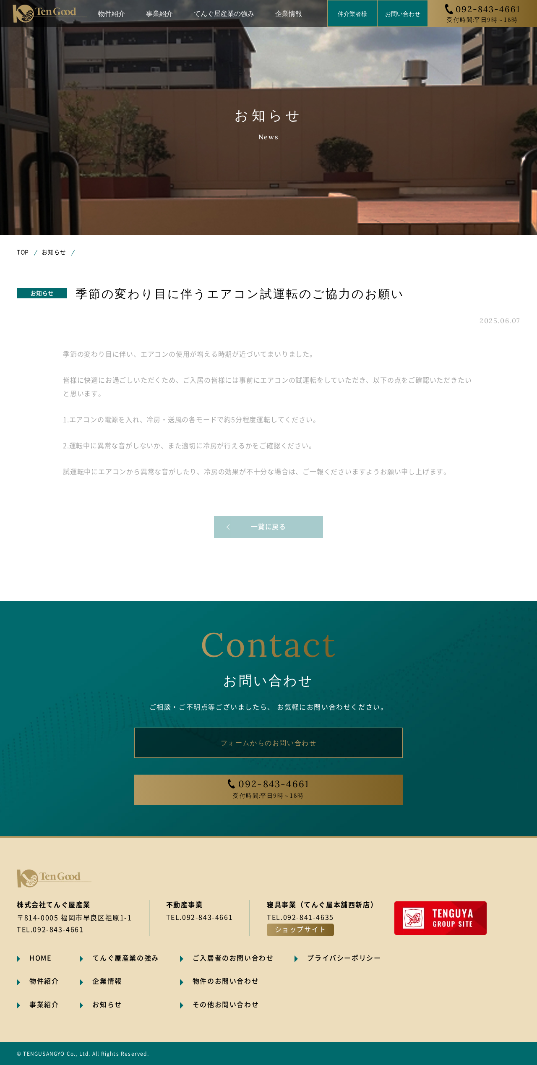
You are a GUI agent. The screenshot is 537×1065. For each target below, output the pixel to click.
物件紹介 (111, 13)
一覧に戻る (268, 526)
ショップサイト (300, 929)
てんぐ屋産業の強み (224, 13)
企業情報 (288, 13)
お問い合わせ (402, 13)
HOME (40, 958)
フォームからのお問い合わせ (269, 742)
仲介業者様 (352, 13)
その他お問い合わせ (226, 1004)
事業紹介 (159, 13)
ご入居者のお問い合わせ (233, 958)
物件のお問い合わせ (226, 981)
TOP (23, 252)
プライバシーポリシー (344, 958)
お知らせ (54, 252)
